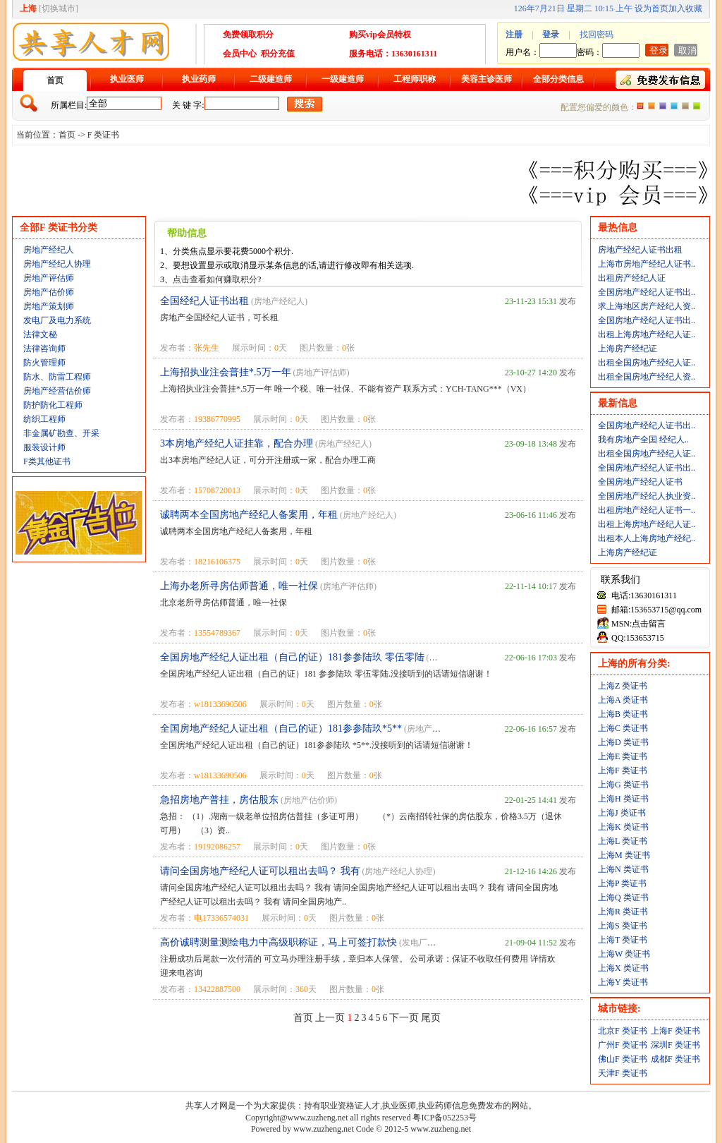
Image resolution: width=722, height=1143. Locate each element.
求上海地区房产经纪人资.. (646, 306)
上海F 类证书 (622, 770)
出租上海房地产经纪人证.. (646, 334)
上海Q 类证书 (623, 897)
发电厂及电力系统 (57, 320)
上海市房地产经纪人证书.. (646, 264)
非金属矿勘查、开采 (61, 433)
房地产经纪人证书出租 (640, 250)
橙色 (640, 105)
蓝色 (674, 105)
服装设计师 (44, 447)
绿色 (696, 105)
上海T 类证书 (622, 940)
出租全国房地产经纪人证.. (646, 363)
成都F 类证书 (675, 1059)
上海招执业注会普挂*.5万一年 (225, 372)
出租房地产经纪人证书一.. (646, 510)
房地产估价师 (48, 292)
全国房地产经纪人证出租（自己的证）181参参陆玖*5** (281, 728)
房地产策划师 (48, 306)
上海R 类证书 (623, 912)
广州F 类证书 (622, 1045)
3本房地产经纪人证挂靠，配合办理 (236, 443)
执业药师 (199, 79)
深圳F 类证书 (675, 1045)
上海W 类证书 (624, 954)
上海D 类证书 (623, 742)
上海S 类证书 (622, 926)
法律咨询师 (44, 348)
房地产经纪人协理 (57, 264)
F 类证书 (103, 135)
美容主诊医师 (486, 79)
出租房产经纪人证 (632, 278)
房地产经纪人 (48, 250)
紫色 (662, 105)
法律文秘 (40, 334)
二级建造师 (271, 79)
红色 (651, 105)
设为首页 (651, 8)
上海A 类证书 (623, 700)
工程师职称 (414, 79)
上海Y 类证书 (623, 982)
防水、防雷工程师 (57, 377)
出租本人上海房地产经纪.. (646, 538)
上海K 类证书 (623, 827)
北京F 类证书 (622, 1031)
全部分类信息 (558, 79)
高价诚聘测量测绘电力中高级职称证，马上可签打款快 (278, 942)
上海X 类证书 (623, 968)
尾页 (431, 1017)
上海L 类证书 (622, 841)
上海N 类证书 (623, 869)
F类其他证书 (47, 461)
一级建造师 (343, 79)
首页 (55, 80)
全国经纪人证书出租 (204, 301)
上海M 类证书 (624, 855)
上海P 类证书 (622, 883)
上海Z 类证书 (622, 686)
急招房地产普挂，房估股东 (219, 799)
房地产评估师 (48, 278)
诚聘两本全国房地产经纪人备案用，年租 (249, 514)
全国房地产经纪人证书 (640, 482)
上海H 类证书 (623, 799)
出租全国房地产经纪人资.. (646, 377)
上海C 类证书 (623, 728)
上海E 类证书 (622, 756)
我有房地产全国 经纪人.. (643, 440)
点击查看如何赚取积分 (215, 279)
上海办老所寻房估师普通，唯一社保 (239, 586)
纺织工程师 (44, 419)
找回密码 (596, 35)
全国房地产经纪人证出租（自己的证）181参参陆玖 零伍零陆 (292, 657)
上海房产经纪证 (627, 348)
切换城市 (58, 8)
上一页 (330, 1017)
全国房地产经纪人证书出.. (646, 292)
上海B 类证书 (623, 714)
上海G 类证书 (623, 785)
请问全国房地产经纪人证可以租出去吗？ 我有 (260, 871)
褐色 (685, 105)
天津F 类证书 (622, 1073)
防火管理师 (44, 363)
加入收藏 (685, 8)
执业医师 (127, 79)
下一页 (404, 1017)
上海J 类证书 (622, 813)
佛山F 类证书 (622, 1059)
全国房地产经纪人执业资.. (646, 496)
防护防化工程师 (52, 405)
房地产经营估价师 (57, 391)
